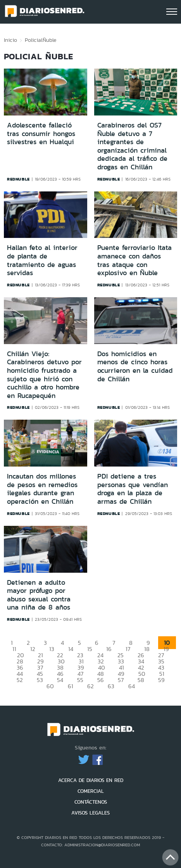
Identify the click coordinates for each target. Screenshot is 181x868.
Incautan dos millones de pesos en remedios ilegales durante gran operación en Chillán (42, 488)
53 (40, 680)
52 (20, 680)
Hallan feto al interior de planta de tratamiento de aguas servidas (42, 260)
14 (70, 649)
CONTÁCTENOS (90, 802)
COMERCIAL (91, 791)
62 (90, 686)
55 (80, 680)
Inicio (10, 40)
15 (89, 649)
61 (70, 686)
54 (60, 680)
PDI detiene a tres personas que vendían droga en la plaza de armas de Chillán (132, 488)
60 (50, 686)
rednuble (18, 179)
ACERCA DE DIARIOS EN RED (90, 780)
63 (111, 686)
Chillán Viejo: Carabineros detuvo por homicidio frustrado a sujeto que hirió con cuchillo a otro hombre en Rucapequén (44, 375)
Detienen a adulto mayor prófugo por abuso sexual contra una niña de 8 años (39, 595)
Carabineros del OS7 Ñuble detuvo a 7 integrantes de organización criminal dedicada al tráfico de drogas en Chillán (132, 146)
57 (121, 680)
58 (141, 680)
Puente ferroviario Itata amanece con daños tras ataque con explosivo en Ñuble (134, 260)
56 (100, 680)
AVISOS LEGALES (90, 812)
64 (131, 686)
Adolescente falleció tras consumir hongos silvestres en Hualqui (41, 133)
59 (161, 680)
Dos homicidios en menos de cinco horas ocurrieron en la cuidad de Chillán (134, 366)
